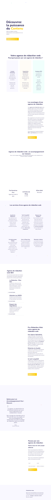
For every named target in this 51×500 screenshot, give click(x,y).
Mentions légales (29, 497)
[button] (15, 292)
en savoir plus (12, 292)
